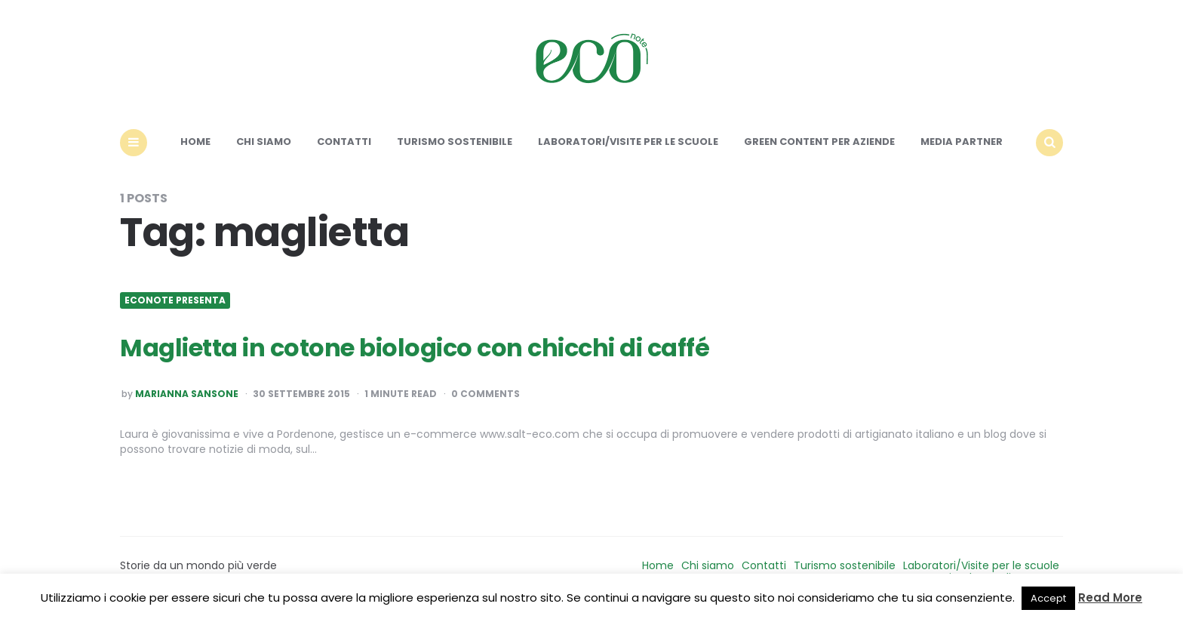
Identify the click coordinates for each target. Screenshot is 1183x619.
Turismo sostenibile (454, 141)
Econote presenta (175, 300)
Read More (1110, 597)
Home (195, 141)
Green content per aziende (819, 141)
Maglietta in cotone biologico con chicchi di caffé (414, 348)
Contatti (344, 141)
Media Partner (961, 141)
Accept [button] (1048, 598)
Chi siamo (263, 141)
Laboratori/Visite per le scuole (628, 141)
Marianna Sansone (186, 394)
